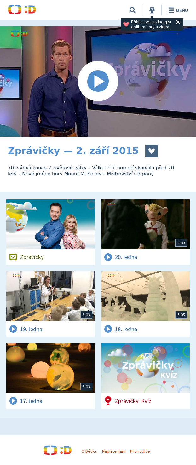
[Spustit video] (98, 81)
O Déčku (89, 451)
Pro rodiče (140, 451)
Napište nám (113, 451)
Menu (177, 10)
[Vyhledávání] (132, 10)
